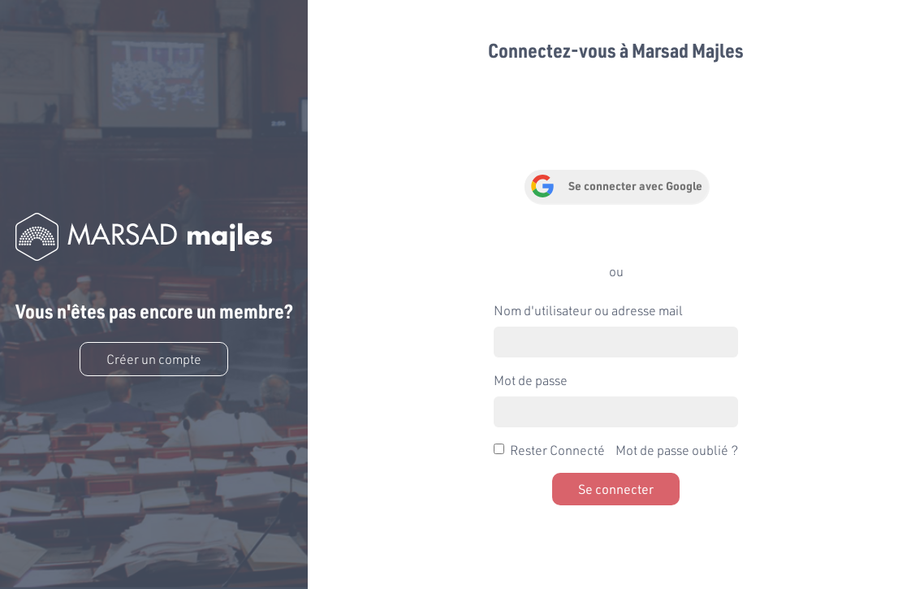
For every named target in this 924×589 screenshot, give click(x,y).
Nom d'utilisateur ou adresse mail (588, 309)
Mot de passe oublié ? (676, 449)
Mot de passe (531, 379)
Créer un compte (153, 358)
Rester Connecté (557, 449)
